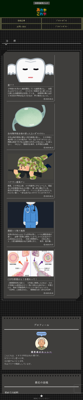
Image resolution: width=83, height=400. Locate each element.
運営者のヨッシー (41, 235)
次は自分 (9, 289)
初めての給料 (11, 276)
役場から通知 (11, 282)
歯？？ (8, 302)
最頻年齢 (9, 296)
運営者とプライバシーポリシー (41, 392)
